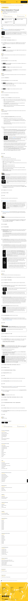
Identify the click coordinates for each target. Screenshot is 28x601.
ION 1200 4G (3, 536)
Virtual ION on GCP (4, 551)
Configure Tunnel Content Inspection (19, 5)
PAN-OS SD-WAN (4, 452)
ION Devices (3, 467)
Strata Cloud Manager (4, 432)
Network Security (4, 580)
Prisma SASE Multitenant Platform (6, 463)
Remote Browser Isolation (5, 497)
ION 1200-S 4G (3, 539)
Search (3, 590)
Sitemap (3, 594)
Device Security (3, 479)
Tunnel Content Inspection (12, 5)
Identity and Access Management (5, 438)
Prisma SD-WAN (3, 466)
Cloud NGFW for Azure (4, 448)
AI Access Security (4, 478)
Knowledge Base (12, 592)
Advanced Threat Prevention (5, 476)
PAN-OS (2, 451)
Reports (2, 506)
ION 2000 (3, 523)
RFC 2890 (14, 137)
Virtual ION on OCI (4, 553)
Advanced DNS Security (4, 477)
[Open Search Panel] (16, 1)
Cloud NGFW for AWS (4, 447)
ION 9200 (3, 529)
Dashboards (3, 504)
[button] (27, 480)
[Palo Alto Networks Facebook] (3, 596)
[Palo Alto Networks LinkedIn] (4, 596)
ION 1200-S (3, 522)
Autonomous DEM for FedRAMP (5, 514)
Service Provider (3, 454)
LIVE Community (12, 591)
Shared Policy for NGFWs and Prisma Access (7, 487)
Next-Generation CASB (4, 468)
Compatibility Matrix (4, 592)
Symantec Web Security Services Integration (7, 565)
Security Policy (3, 489)
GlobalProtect (3, 496)
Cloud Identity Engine (4, 434)
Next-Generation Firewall (5, 5)
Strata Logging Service (4, 435)
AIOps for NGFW (3, 445)
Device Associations (4, 436)
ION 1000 (3, 520)
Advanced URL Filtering (4, 475)
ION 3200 (3, 525)
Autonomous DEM (4, 507)
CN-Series (3, 449)
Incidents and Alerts (4, 505)
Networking (15, 580)
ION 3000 (3, 524)
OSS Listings (3, 593)
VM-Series (3, 455)
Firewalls (3, 450)
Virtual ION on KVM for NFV (5, 552)
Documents (20, 591)
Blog (2, 591)
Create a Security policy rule (5, 29)
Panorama (3, 453)
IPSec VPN (3, 488)
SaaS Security (3, 481)
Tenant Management (4, 439)
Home (2, 5)
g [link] (13, 386)
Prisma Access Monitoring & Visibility (6, 465)
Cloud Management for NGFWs (5, 446)
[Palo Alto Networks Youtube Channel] (8, 596)
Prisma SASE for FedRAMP (5, 513)
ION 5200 (3, 526)
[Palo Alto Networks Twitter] (6, 596)
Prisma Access (3, 462)
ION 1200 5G (3, 537)
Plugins (2, 456)
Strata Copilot (23, 1)
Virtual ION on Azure (4, 550)
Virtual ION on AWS (4, 549)
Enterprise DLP (3, 480)
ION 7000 (3, 527)
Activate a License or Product (5, 433)
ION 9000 (3, 528)
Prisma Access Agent (4, 498)
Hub (2, 437)
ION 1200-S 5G (3, 540)
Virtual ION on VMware (4, 554)
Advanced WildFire (4, 474)
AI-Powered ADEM (4, 464)
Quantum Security (4, 490)
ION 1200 (3, 521)
